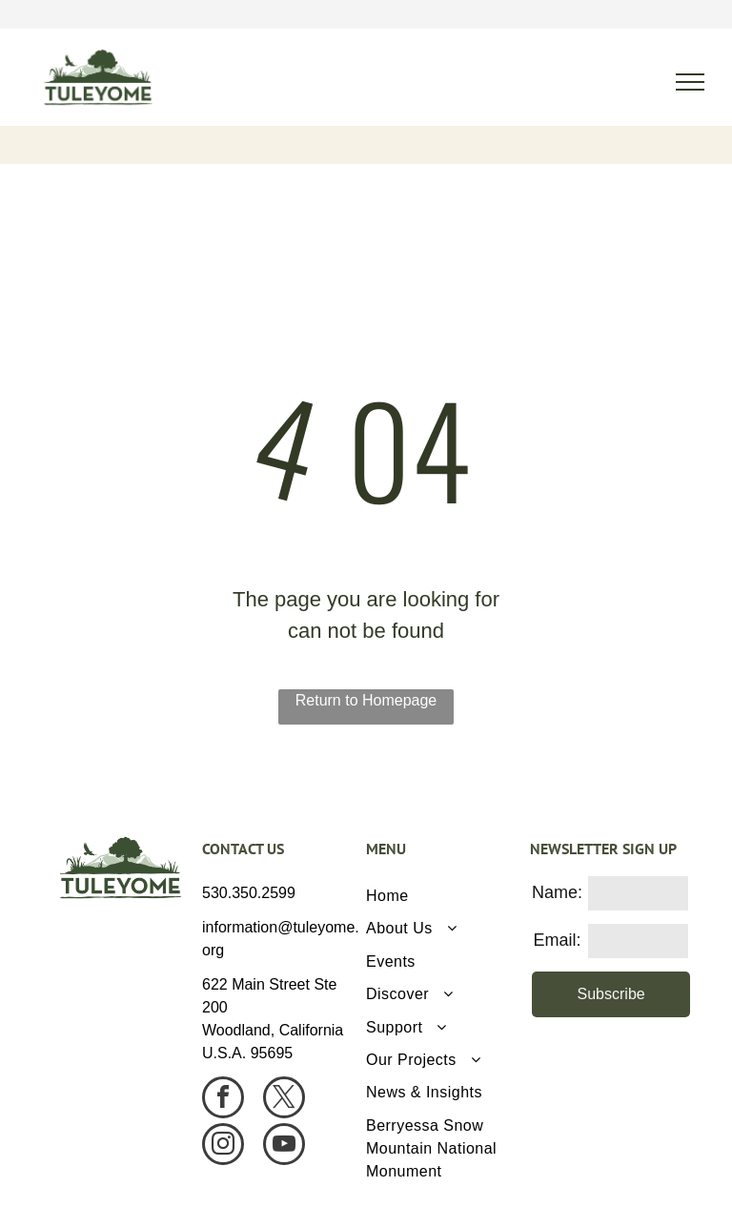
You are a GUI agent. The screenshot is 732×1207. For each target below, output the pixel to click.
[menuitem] (441, 896)
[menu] (690, 82)
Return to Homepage (366, 700)
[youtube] (284, 1146)
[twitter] (284, 1099)
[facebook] (223, 1099)
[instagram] (223, 1146)
